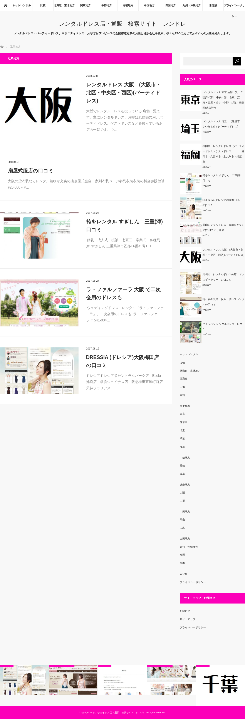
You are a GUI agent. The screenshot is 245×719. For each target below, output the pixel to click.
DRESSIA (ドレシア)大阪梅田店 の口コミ (125, 361)
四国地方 (170, 5)
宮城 (182, 395)
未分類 (213, 5)
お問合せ (185, 610)
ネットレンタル (21, 5)
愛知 (182, 465)
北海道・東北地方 (64, 5)
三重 (182, 500)
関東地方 (85, 5)
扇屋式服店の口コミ (31, 171)
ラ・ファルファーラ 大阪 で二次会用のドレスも (123, 293)
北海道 (184, 378)
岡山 (182, 519)
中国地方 (149, 5)
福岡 (182, 554)
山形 (182, 386)
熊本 (182, 563)
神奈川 (184, 422)
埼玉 (182, 430)
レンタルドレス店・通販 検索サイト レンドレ (122, 24)
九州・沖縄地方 (192, 5)
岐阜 (182, 473)
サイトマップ (187, 619)
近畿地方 (128, 5)
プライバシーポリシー (234, 7)
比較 (42, 5)
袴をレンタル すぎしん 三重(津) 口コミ (125, 225)
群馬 (182, 446)
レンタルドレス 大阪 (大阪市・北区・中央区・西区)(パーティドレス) (123, 93)
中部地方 (106, 5)
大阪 (182, 492)
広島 (182, 527)
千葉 (182, 438)
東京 (182, 413)
